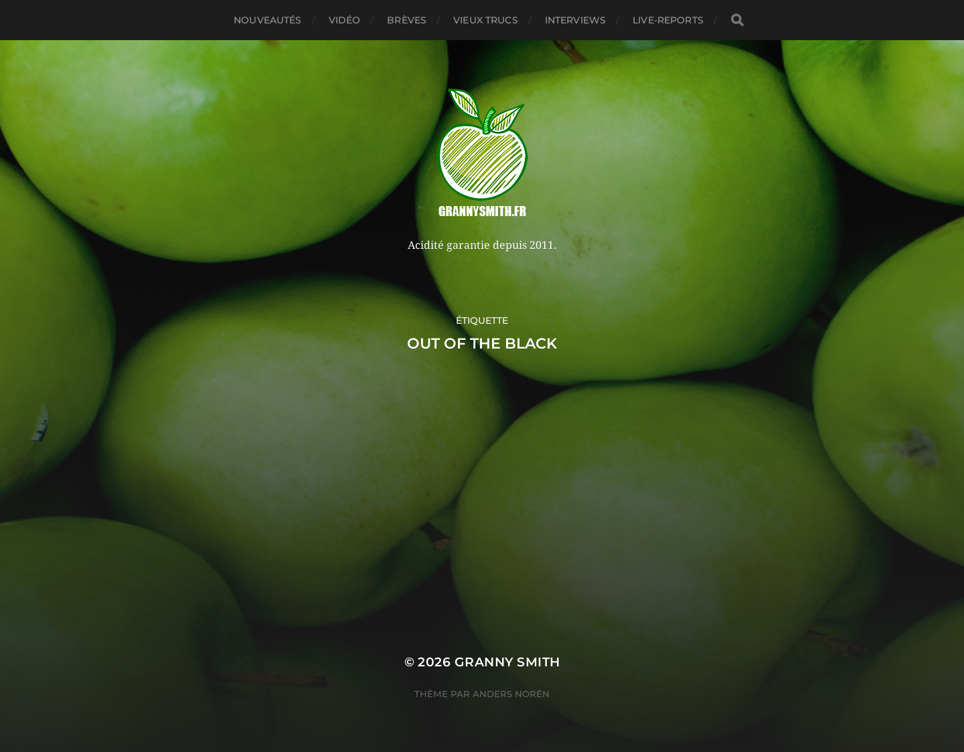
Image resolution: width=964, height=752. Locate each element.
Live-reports (668, 20)
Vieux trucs (485, 20)
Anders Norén (511, 693)
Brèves (406, 20)
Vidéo (345, 20)
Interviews (575, 20)
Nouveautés (267, 20)
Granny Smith (507, 662)
